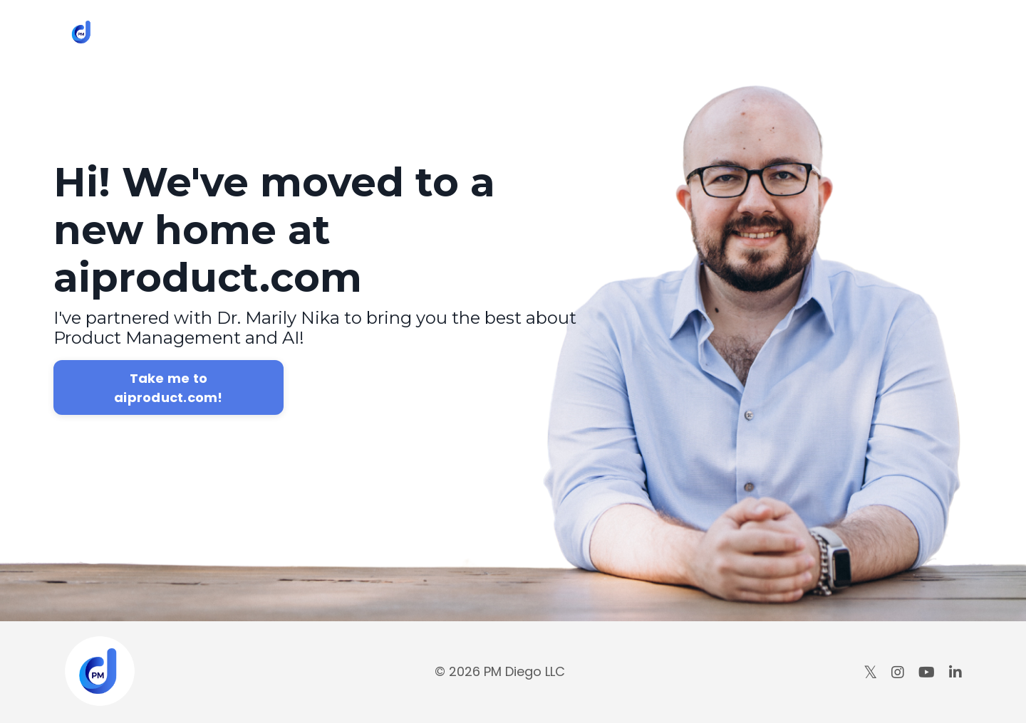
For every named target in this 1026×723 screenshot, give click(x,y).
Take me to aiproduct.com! (168, 387)
